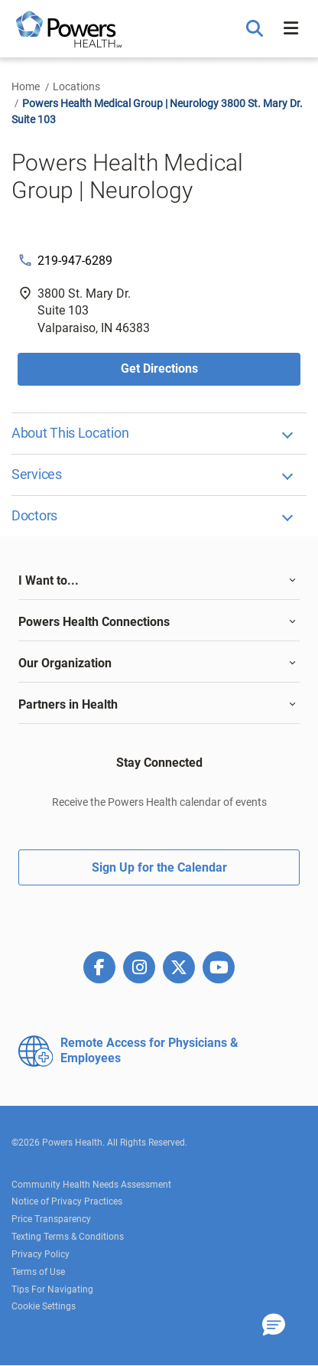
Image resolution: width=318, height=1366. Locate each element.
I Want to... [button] (48, 580)
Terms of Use (38, 1272)
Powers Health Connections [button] (94, 622)
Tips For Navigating (52, 1289)
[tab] (159, 581)
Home (25, 86)
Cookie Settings (43, 1306)
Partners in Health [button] (68, 704)
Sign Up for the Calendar (159, 867)
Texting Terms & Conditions (67, 1236)
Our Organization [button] (65, 663)
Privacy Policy (40, 1254)
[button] (256, 29)
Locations (76, 86)
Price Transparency (51, 1219)
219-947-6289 (74, 260)
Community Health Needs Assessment (91, 1184)
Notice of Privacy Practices (66, 1201)
